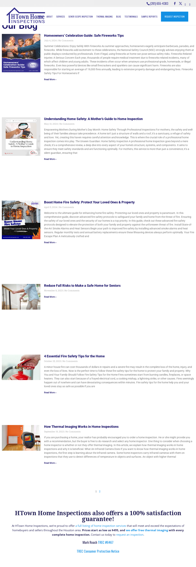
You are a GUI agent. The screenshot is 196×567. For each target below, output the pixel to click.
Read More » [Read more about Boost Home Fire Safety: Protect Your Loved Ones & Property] (50, 242)
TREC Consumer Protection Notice (98, 551)
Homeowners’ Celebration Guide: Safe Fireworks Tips (84, 35)
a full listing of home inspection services (100, 526)
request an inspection (129, 534)
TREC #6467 (105, 542)
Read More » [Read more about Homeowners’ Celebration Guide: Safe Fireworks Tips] (50, 79)
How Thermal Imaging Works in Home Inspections (81, 427)
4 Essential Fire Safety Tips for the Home (74, 356)
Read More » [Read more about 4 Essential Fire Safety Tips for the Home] (50, 392)
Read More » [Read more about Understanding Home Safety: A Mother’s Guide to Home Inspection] (50, 159)
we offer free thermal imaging (147, 530)
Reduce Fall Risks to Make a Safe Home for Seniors (82, 285)
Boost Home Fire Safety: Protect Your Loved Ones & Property (89, 202)
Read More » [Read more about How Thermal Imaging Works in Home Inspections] (50, 463)
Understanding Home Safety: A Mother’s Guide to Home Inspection (93, 119)
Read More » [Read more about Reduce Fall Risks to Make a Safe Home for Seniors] (50, 297)
